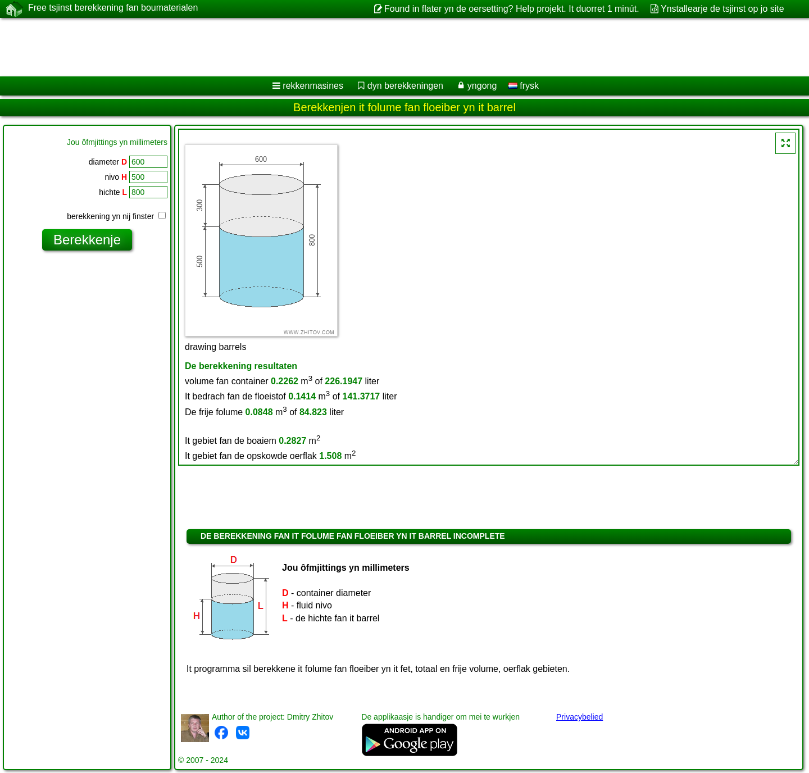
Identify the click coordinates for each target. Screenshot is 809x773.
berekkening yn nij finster (116, 216)
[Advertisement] (341, 47)
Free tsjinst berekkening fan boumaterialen (113, 8)
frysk (523, 85)
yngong (482, 85)
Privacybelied (579, 716)
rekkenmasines (313, 85)
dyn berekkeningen (405, 85)
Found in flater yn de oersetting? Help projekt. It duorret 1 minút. (511, 8)
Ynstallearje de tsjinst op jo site (722, 8)
